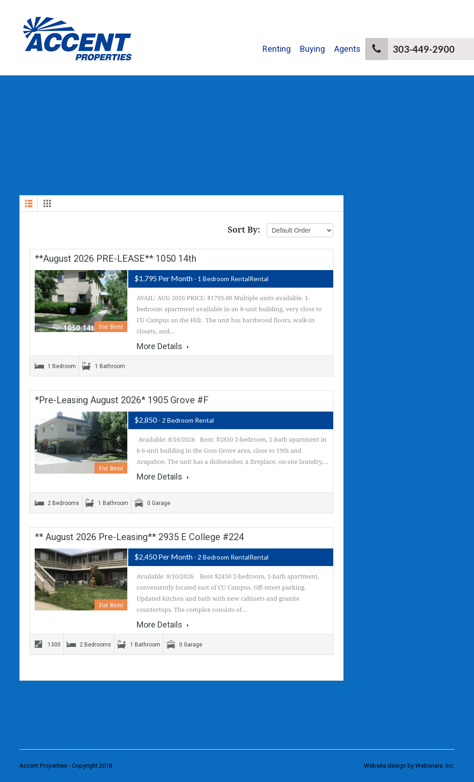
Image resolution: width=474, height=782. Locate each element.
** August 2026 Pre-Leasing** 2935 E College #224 (139, 536)
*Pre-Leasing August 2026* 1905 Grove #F (122, 400)
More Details (163, 346)
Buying (312, 49)
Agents (347, 49)
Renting (276, 49)
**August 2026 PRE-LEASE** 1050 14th (115, 258)
